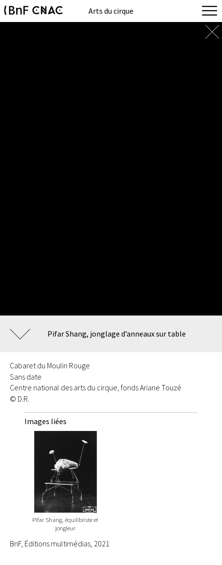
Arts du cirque (111, 11)
